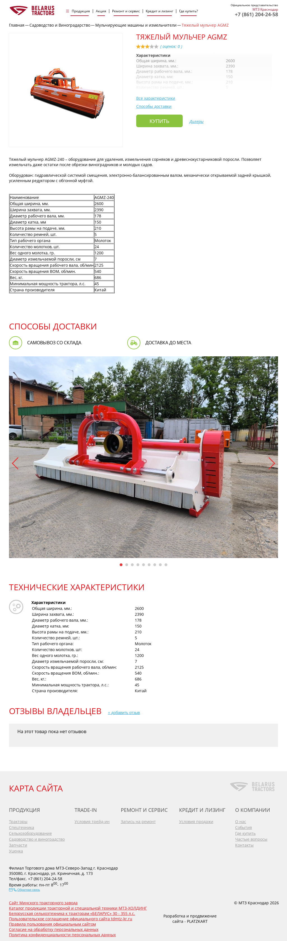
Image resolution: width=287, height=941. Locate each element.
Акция (101, 11)
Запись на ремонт (138, 819)
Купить (160, 121)
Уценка (16, 849)
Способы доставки (154, 106)
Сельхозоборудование (30, 831)
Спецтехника (21, 825)
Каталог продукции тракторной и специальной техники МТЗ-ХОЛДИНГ (78, 906)
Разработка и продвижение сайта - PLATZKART (190, 916)
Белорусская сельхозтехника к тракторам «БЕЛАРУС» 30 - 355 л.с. (72, 911)
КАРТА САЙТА (36, 786)
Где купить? (188, 11)
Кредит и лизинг (159, 11)
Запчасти (18, 843)
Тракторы (18, 819)
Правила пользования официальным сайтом (52, 922)
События (243, 825)
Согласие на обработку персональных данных (53, 927)
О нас (240, 819)
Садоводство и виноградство (37, 837)
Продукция (81, 11)
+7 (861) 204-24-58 (256, 14)
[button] (15, 463)
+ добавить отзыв (124, 712)
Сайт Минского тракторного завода (43, 900)
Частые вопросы (251, 837)
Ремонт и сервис (126, 11)
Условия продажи (196, 819)
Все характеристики (155, 98)
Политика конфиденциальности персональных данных (62, 932)
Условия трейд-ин (92, 819)
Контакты (244, 843)
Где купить (245, 831)
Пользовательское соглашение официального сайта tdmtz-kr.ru (70, 916)
